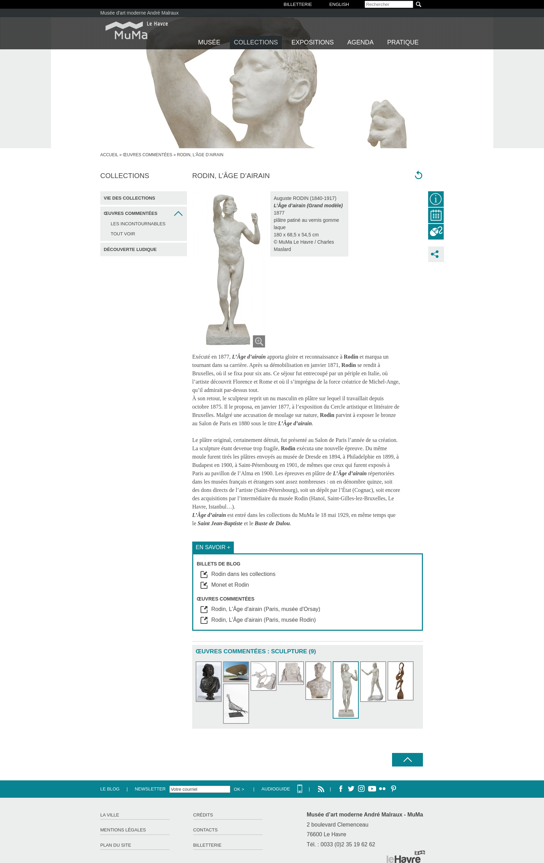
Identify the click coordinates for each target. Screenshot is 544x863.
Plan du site (115, 845)
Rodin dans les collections (243, 574)
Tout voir (123, 233)
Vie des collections (129, 198)
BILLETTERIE (298, 4)
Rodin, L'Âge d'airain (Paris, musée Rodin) (263, 620)
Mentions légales (123, 829)
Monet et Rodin (230, 585)
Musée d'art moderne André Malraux (139, 13)
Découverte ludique (130, 249)
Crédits (203, 815)
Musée (209, 42)
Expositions (312, 42)
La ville (109, 815)
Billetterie (207, 845)
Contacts (205, 829)
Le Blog (110, 788)
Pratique (403, 42)
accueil (109, 154)
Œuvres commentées (147, 154)
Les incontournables (138, 223)
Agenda (360, 42)
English (339, 4)
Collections (256, 42)
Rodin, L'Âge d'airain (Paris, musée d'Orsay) (265, 609)
